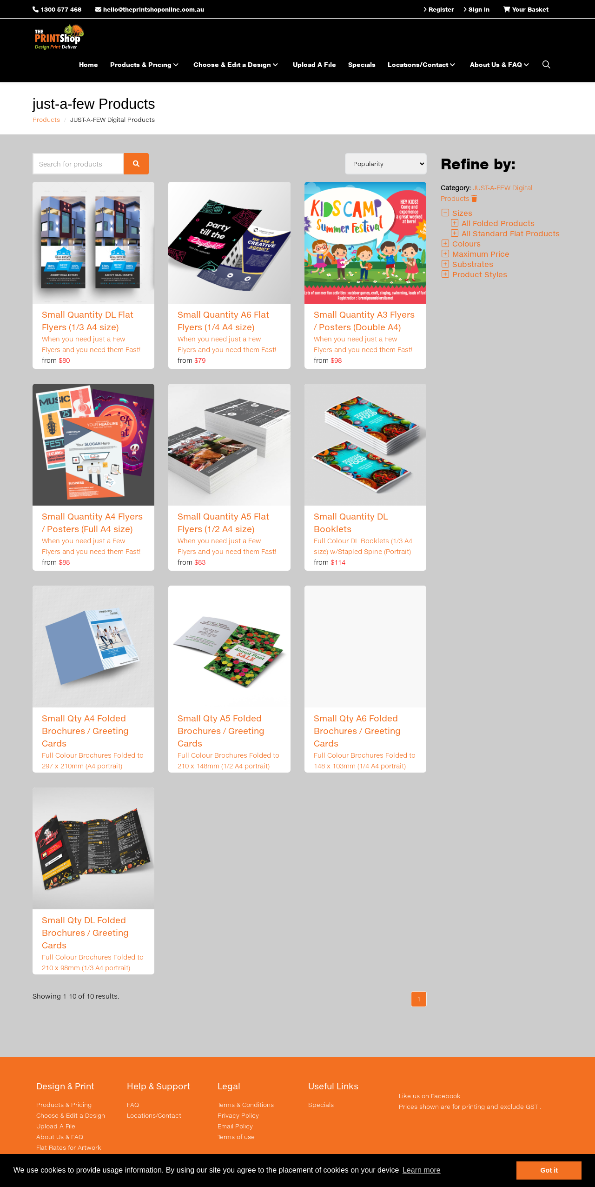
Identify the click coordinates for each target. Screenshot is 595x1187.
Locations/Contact (423, 64)
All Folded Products (492, 223)
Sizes (456, 212)
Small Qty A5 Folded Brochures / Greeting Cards (221, 730)
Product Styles (474, 274)
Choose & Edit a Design (237, 64)
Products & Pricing (145, 64)
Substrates (467, 264)
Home (88, 64)
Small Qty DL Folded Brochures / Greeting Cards (85, 932)
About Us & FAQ (501, 64)
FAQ (133, 1104)
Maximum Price (475, 253)
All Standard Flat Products (505, 233)
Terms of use (236, 1136)
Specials (362, 64)
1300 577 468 (60, 9)
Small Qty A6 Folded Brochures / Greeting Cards (357, 730)
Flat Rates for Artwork (68, 1147)
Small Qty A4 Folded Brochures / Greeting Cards (85, 730)
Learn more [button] (422, 1170)
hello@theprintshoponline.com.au (149, 9)
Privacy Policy (238, 1115)
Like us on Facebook (430, 1096)
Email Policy (235, 1126)
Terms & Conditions (246, 1104)
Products (46, 119)
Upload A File (314, 64)
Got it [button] (549, 1170)
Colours (461, 243)
